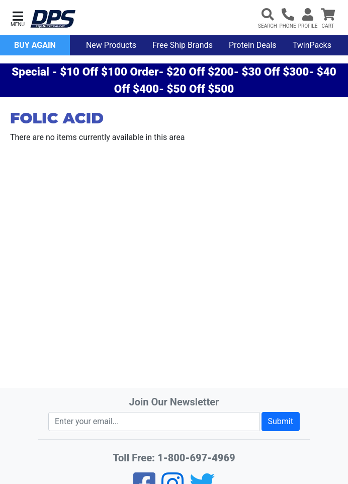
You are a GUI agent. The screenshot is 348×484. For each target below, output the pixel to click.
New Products (111, 45)
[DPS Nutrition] (52, 19)
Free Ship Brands (182, 45)
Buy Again (35, 45)
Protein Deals (253, 45)
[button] (17, 18)
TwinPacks (312, 45)
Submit (280, 421)
